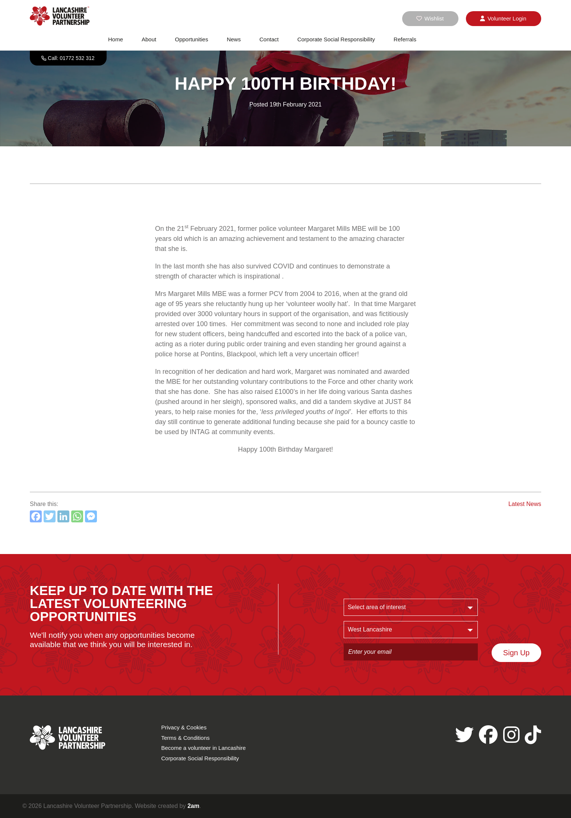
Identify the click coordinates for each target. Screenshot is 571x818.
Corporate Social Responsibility (336, 39)
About (149, 39)
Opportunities (191, 39)
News (234, 39)
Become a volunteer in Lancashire (203, 748)
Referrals (405, 39)
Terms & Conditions (185, 738)
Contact (269, 39)
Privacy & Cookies (183, 727)
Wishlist (430, 18)
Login (503, 18)
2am (193, 806)
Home (115, 39)
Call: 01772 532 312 (71, 58)
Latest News (524, 504)
